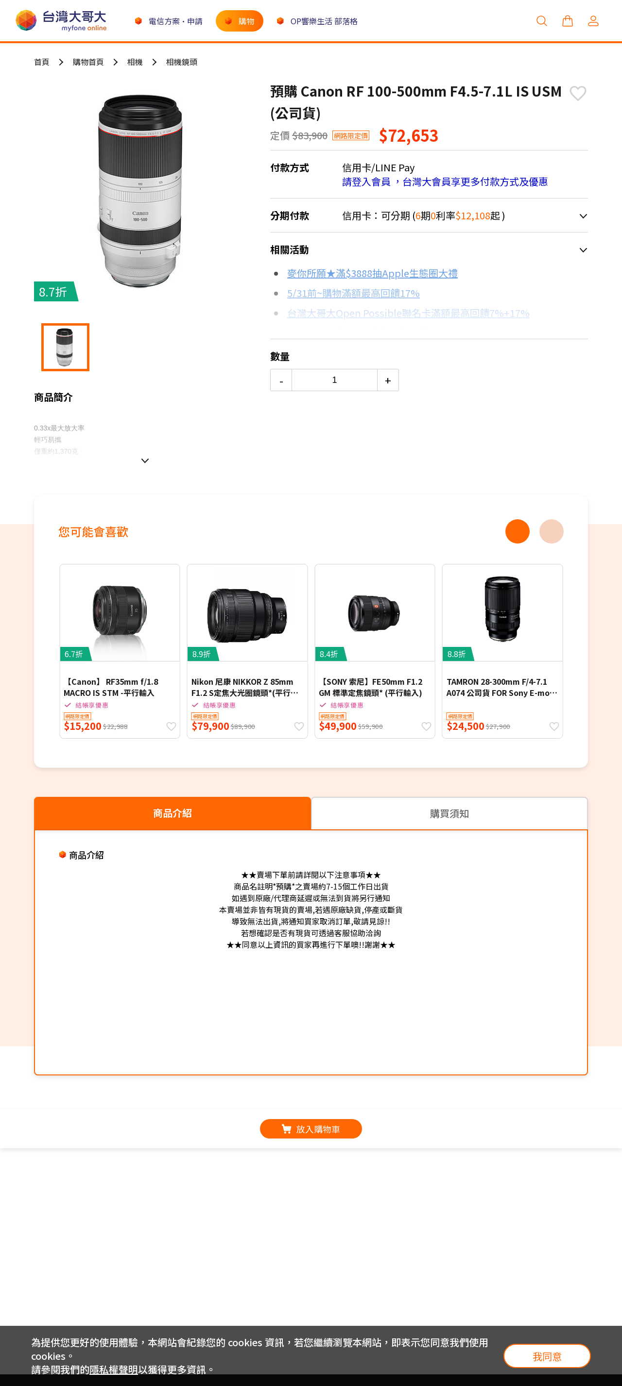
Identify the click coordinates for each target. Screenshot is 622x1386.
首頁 (42, 62)
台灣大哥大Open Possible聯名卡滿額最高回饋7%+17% (408, 313)
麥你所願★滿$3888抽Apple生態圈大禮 (372, 273)
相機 (135, 62)
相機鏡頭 (181, 62)
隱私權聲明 (113, 1369)
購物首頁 (88, 62)
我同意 (547, 1356)
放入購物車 (311, 1128)
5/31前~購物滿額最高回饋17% (353, 293)
